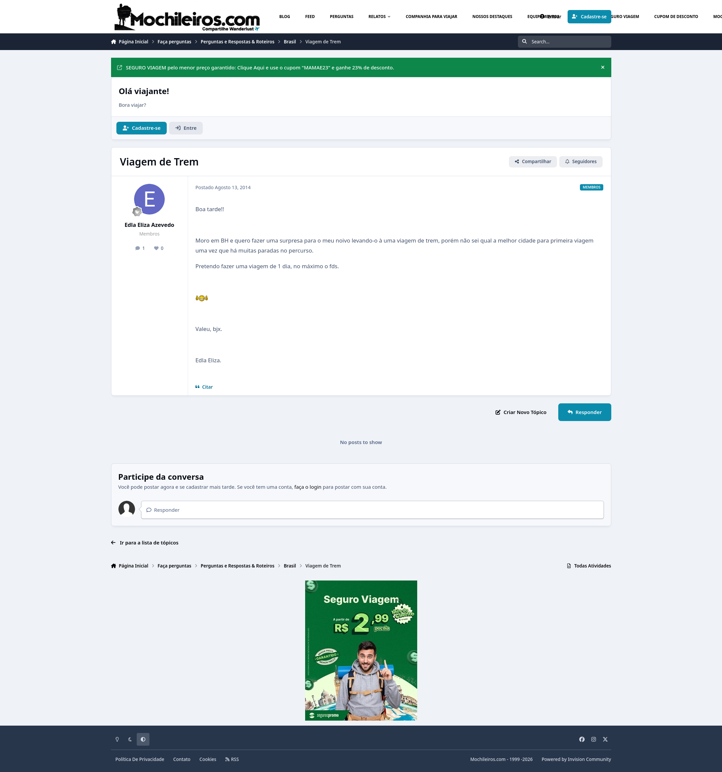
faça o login (307, 486)
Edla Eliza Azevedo (149, 225)
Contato (182, 759)
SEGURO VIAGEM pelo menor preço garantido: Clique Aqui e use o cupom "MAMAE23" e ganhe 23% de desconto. (255, 67)
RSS (232, 759)
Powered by (576, 759)
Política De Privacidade (139, 759)
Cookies (207, 759)
